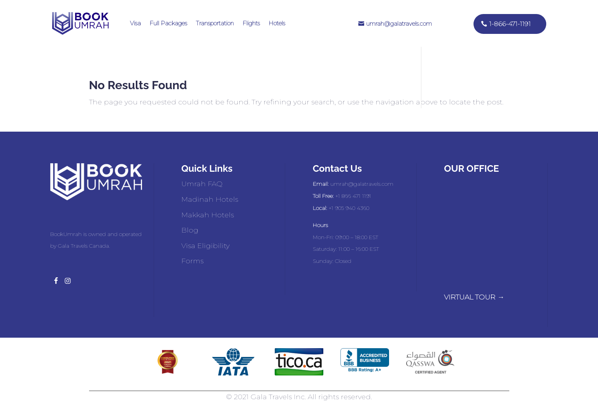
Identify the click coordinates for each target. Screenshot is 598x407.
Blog (189, 230)
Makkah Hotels (207, 215)
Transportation (215, 23)
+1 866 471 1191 (353, 195)
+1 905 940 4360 (349, 207)
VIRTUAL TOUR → (474, 297)
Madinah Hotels (209, 199)
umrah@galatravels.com (399, 23)
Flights (251, 23)
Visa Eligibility (205, 245)
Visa (135, 23)
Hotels (276, 23)
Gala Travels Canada (83, 245)
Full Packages (168, 23)
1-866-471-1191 (510, 24)
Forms (192, 261)
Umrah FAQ (202, 184)
